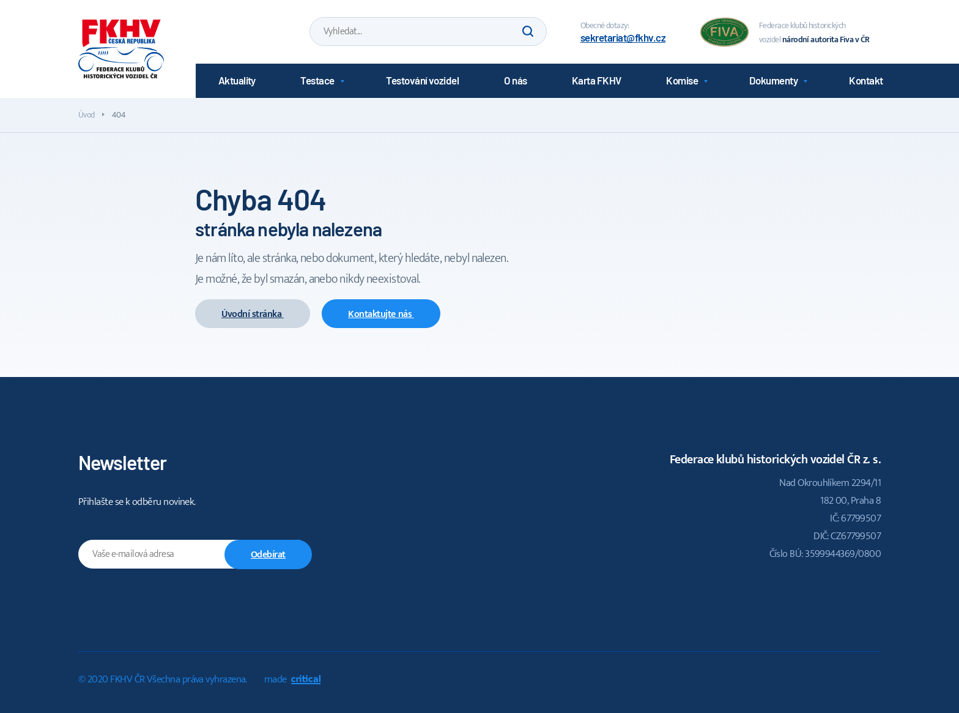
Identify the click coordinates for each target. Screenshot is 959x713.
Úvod (86, 115)
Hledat (527, 31)
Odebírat (268, 555)
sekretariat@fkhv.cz (622, 37)
